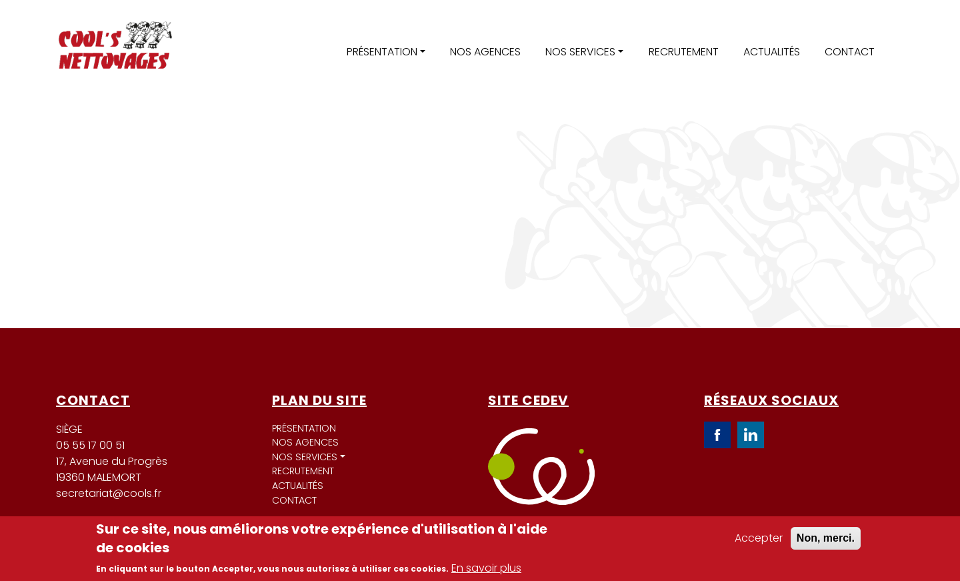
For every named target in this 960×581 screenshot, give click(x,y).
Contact (850, 51)
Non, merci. (826, 538)
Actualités (771, 51)
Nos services (580, 51)
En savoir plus (486, 568)
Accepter (759, 538)
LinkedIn (750, 435)
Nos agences (485, 51)
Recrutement (684, 51)
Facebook (717, 435)
